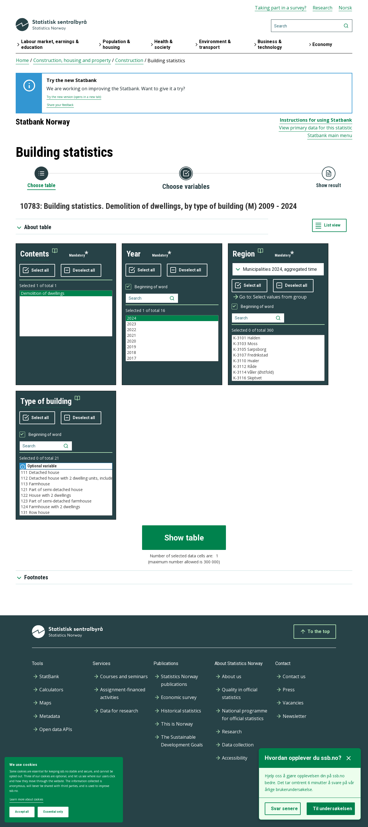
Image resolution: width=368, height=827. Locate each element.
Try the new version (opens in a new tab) (74, 97)
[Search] (311, 25)
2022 (172, 330)
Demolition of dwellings (66, 293)
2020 (172, 341)
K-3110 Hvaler (278, 361)
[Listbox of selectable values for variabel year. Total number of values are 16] (172, 338)
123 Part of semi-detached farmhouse (66, 501)
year (133, 254)
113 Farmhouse (66, 484)
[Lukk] (348, 758)
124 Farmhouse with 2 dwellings (66, 507)
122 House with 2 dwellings (66, 495)
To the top (315, 631)
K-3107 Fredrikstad (278, 355)
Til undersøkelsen (332, 808)
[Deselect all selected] (81, 270)
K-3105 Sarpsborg (278, 349)
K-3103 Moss (278, 344)
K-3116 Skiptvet (278, 378)
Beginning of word (151, 287)
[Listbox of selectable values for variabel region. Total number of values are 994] (278, 358)
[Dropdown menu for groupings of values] (278, 269)
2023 (172, 324)
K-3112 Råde (278, 366)
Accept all (22, 811)
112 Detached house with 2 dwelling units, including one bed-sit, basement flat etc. (66, 478)
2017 (172, 358)
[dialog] (64, 790)
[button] (39, 254)
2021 (172, 335)
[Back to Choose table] (41, 177)
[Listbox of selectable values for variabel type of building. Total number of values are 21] (65, 492)
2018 (172, 352)
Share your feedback (60, 105)
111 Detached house (66, 472)
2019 (172, 347)
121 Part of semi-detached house (66, 489)
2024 (172, 318)
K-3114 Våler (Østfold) (278, 372)
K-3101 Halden (278, 338)
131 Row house (66, 512)
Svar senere (284, 808)
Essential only (53, 811)
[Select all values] (37, 270)
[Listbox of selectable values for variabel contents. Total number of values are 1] (65, 313)
